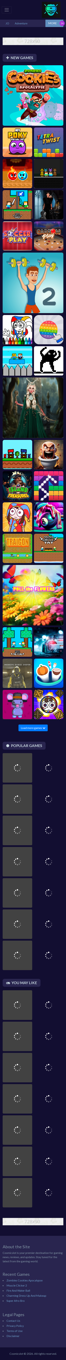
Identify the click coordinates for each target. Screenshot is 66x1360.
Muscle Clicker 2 (17, 1285)
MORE (52, 23)
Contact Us (13, 1320)
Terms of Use (15, 1330)
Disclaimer (13, 1336)
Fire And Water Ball (18, 1290)
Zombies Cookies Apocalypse (25, 1280)
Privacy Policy (15, 1325)
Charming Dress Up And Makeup (26, 1295)
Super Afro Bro (16, 1300)
